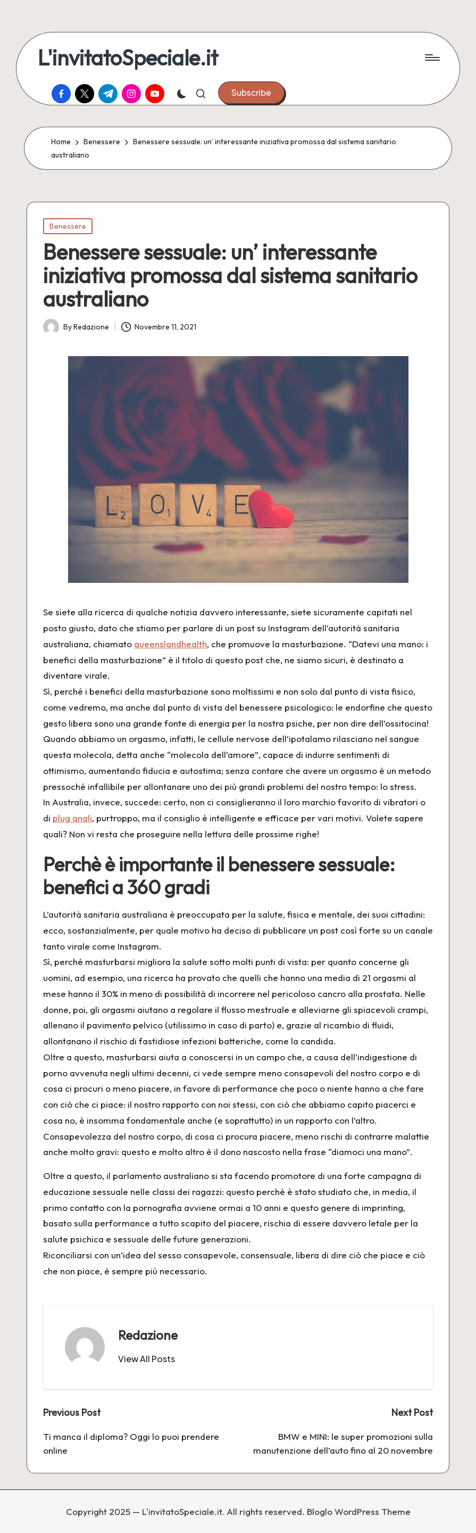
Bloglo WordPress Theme (359, 1511)
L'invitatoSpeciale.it (128, 57)
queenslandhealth (170, 643)
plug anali (72, 817)
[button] (251, 92)
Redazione (148, 1335)
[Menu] (431, 57)
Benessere (67, 226)
